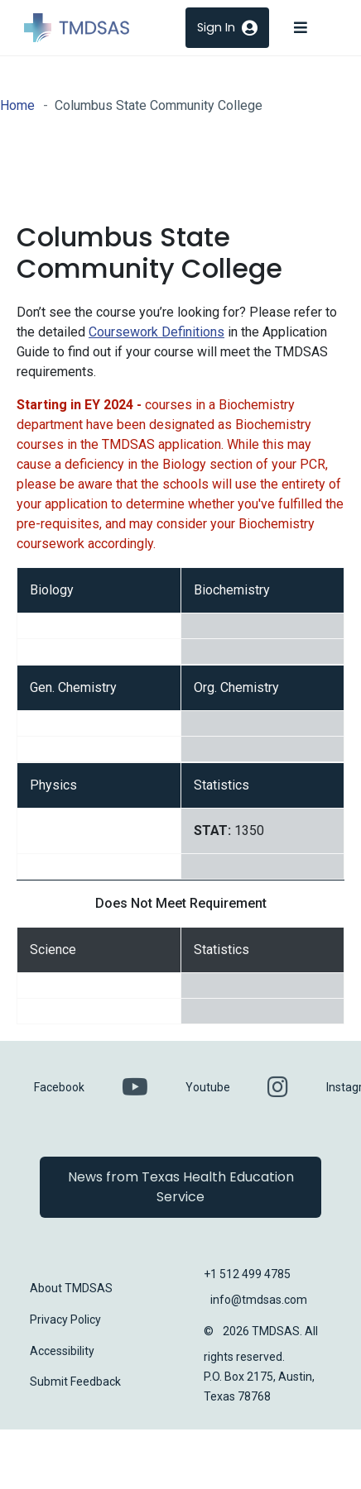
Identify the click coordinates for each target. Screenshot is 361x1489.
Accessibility (62, 1351)
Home (17, 105)
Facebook (59, 1087)
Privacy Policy (65, 1319)
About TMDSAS (71, 1288)
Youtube (207, 1087)
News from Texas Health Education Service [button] (181, 1186)
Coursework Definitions (156, 332)
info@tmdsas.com (258, 1299)
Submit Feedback (75, 1381)
